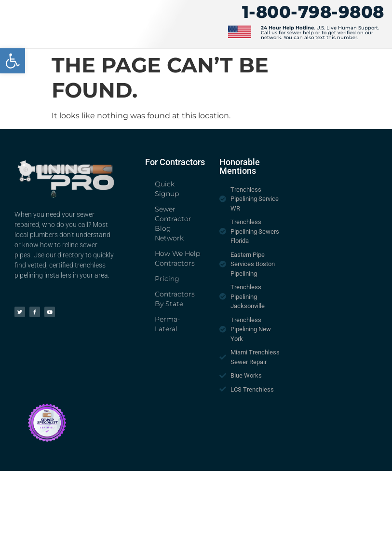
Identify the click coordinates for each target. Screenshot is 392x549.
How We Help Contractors (177, 258)
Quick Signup (167, 189)
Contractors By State (175, 299)
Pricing (167, 278)
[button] (12, 60)
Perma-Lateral (167, 324)
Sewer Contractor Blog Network (173, 223)
